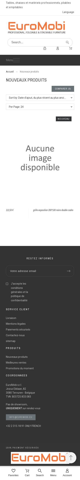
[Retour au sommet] (70, 457)
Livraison (11, 318)
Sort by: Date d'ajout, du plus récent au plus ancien (38, 97)
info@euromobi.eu (20, 417)
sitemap (10, 341)
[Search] (40, 42)
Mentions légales (16, 323)
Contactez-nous (15, 335)
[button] (40, 60)
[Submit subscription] (68, 271)
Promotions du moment (20, 368)
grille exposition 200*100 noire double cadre (53, 210)
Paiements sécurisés (18, 329)
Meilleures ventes (16, 362)
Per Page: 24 (16, 106)
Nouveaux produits (17, 356)
